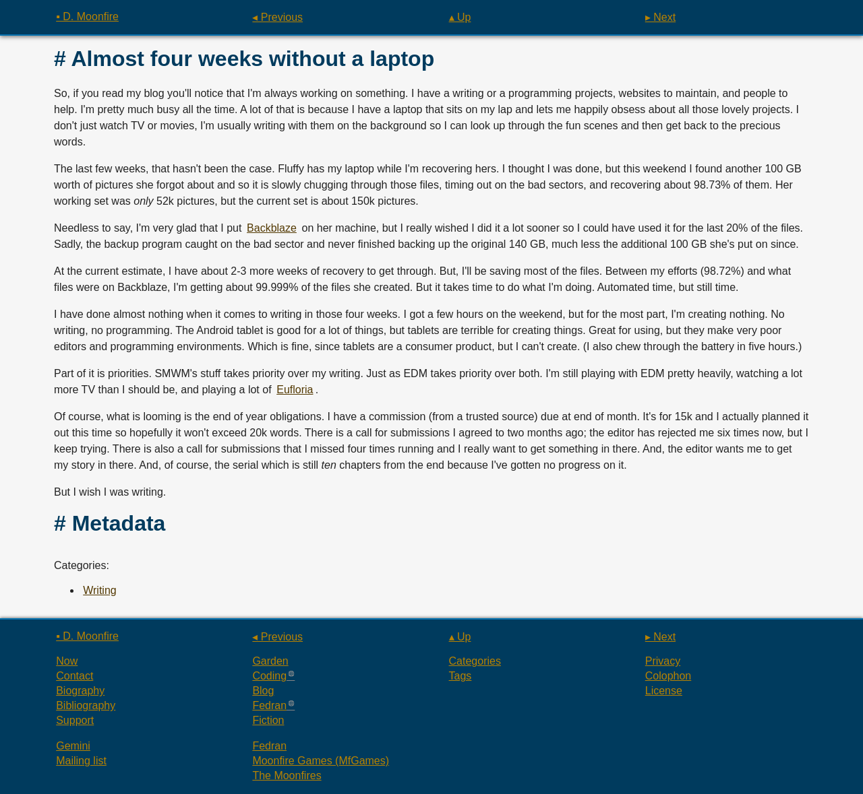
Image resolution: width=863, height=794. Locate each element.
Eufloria (294, 389)
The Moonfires (286, 775)
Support (75, 720)
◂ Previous (277, 17)
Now (67, 661)
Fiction (268, 720)
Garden (270, 661)
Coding (269, 676)
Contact (74, 676)
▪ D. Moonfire (87, 16)
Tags (460, 676)
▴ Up (460, 17)
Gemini (73, 746)
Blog (263, 690)
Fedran (269, 705)
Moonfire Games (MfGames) (320, 760)
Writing (100, 590)
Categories (475, 661)
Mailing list (81, 760)
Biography (80, 690)
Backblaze (272, 228)
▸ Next (660, 17)
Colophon (668, 676)
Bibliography (85, 705)
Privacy (662, 661)
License (663, 690)
